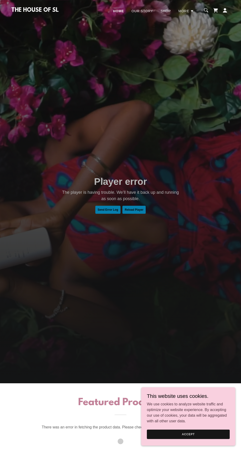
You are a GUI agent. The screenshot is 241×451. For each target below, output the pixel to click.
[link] (35, 10)
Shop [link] (166, 11)
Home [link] (118, 11)
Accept (188, 434)
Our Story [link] (142, 11)
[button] (186, 11)
